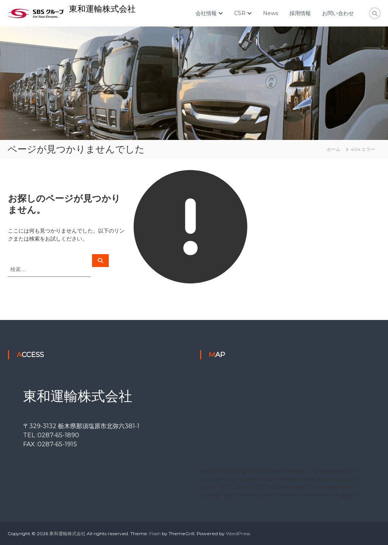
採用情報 (300, 13)
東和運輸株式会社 (102, 9)
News (270, 13)
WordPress (238, 533)
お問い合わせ (338, 13)
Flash (155, 533)
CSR (240, 13)
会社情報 (206, 13)
